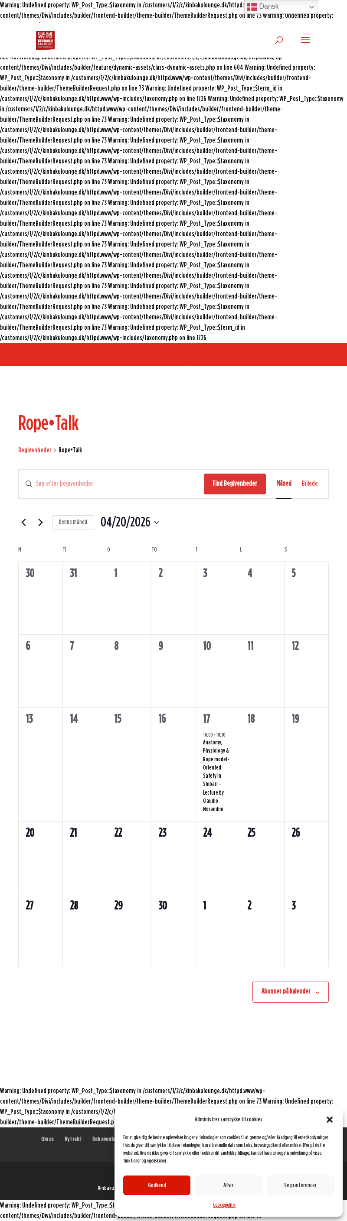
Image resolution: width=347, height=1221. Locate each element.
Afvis (228, 1185)
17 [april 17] (206, 719)
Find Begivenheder (235, 483)
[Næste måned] (40, 522)
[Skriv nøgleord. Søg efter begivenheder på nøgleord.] (111, 484)
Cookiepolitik (224, 1205)
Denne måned (73, 522)
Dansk (263, 7)
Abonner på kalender (286, 991)
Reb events (103, 1140)
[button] (329, 1119)
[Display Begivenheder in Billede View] (310, 484)
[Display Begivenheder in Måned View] (283, 484)
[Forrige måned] (23, 522)
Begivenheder (35, 450)
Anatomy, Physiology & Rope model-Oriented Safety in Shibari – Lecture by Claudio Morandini (216, 776)
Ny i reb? (73, 1140)
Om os (47, 1140)
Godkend (157, 1185)
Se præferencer (300, 1185)
